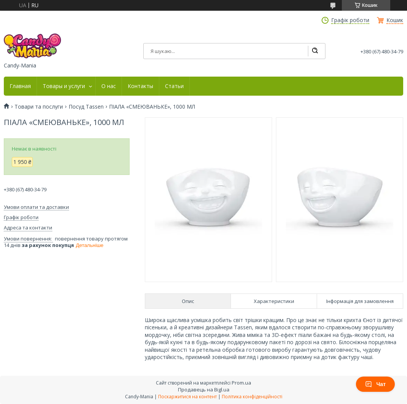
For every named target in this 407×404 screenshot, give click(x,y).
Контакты (140, 86)
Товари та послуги (38, 106)
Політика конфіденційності (252, 396)
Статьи (174, 86)
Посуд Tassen (86, 106)
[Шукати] (315, 51)
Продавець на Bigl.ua (203, 389)
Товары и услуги (64, 86)
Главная (20, 86)
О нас (108, 86)
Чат (375, 384)
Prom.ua (241, 382)
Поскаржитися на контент (187, 396)
